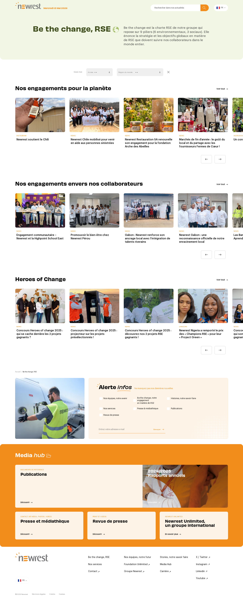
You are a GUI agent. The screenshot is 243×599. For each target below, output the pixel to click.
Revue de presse (111, 415)
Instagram (203, 564)
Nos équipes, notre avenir (115, 398)
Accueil (18, 372)
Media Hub (165, 564)
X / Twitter (203, 557)
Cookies (62, 594)
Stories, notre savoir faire (174, 557)
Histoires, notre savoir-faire (183, 398)
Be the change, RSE (98, 557)
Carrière (165, 571)
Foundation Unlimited (137, 564)
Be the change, (147, 400)
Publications (176, 409)
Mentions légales (38, 594)
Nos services (109, 409)
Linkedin (201, 571)
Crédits (52, 594)
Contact (93, 571)
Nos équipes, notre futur (137, 557)
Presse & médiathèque (147, 409)
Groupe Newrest (134, 571)
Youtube (202, 578)
